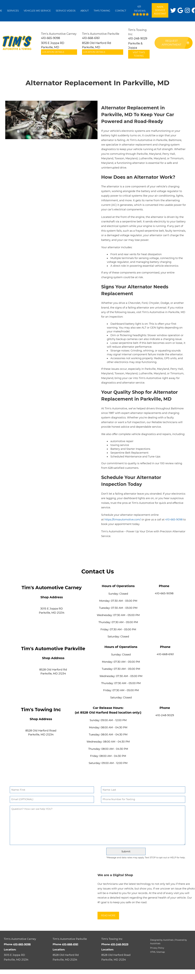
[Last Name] (143, 789)
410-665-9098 (174, 519)
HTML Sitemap (157, 952)
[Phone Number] (143, 799)
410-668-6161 (165, 654)
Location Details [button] (53, 52)
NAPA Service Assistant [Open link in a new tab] (160, 10)
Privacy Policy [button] (157, 948)
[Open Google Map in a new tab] (24, 957)
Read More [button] (108, 915)
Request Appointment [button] (175, 42)
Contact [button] (120, 10)
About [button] (84, 10)
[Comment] (97, 825)
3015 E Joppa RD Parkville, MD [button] (52, 45)
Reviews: (141, 10)
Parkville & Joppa (135, 45)
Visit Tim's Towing (139, 54)
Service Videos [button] (66, 10)
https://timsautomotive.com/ (122, 519)
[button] (173, 10)
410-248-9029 (164, 715)
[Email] (52, 799)
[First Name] (52, 789)
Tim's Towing (102, 10)
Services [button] (13, 10)
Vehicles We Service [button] (37, 10)
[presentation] (56, 853)
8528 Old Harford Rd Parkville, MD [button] (96, 45)
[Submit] (125, 851)
